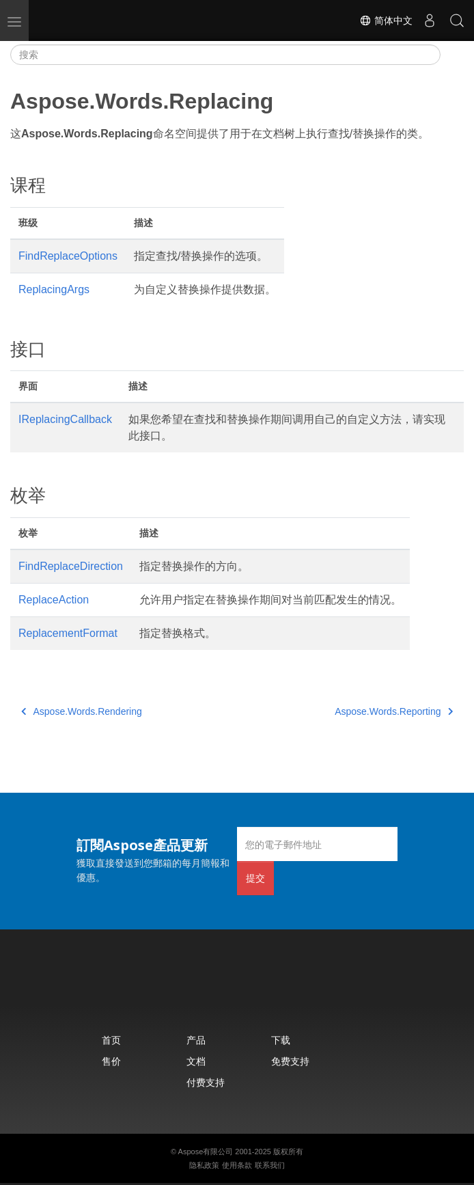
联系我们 (270, 1165)
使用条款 (237, 1165)
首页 (111, 1039)
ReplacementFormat (67, 633)
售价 (111, 1060)
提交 (255, 877)
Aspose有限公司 (206, 1151)
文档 (196, 1060)
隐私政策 (204, 1165)
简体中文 (386, 20)
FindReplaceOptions (67, 256)
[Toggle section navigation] (452, 54)
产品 (196, 1039)
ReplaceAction (53, 599)
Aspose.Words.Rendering (81, 711)
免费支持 (290, 1060)
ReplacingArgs (53, 289)
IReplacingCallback (65, 419)
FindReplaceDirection (70, 566)
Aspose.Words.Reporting (394, 711)
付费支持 (205, 1082)
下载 (280, 1039)
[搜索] (225, 54)
